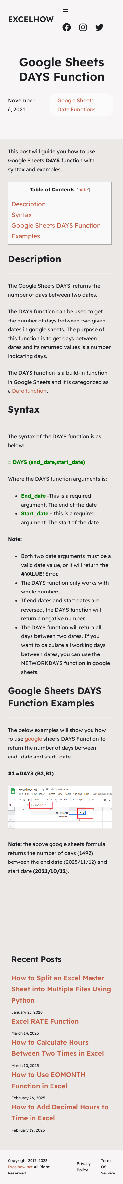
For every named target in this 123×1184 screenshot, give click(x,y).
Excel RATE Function (45, 1021)
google (33, 739)
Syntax (21, 214)
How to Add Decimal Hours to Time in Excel (60, 1112)
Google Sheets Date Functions (76, 105)
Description (28, 204)
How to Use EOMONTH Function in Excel (48, 1080)
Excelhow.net (20, 1166)
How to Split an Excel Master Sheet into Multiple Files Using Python (61, 989)
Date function (29, 390)
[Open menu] (66, 10)
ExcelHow (31, 19)
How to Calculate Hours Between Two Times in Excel (57, 1047)
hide (83, 189)
